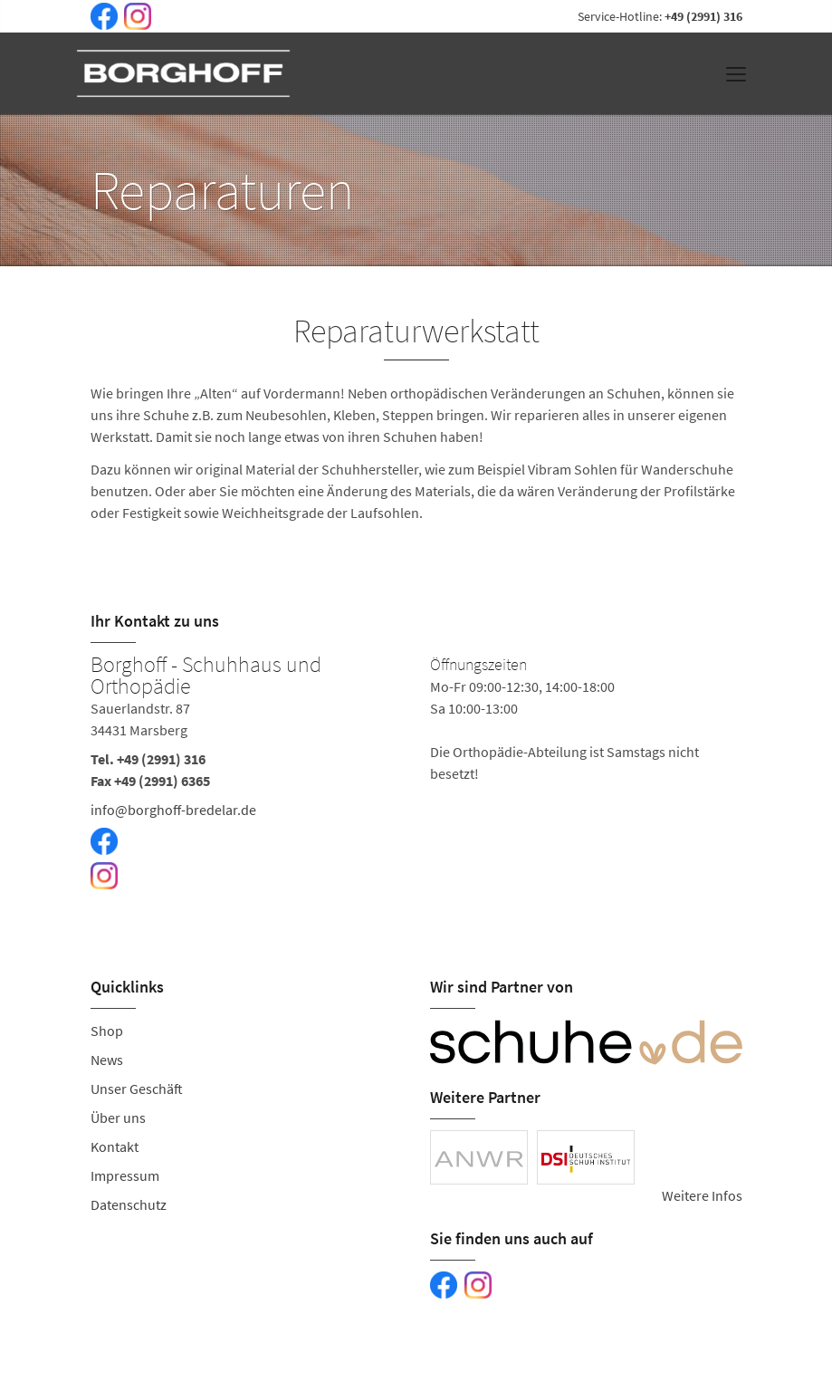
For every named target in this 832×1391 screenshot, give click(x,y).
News (107, 1059)
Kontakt (115, 1146)
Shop (107, 1031)
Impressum (125, 1175)
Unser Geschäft (137, 1088)
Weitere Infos (702, 1195)
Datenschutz (129, 1204)
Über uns (118, 1117)
